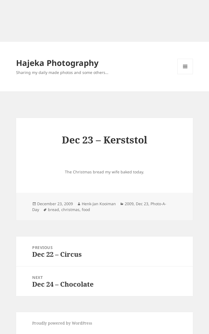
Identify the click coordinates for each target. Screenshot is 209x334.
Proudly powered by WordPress (62, 323)
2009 (129, 203)
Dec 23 (142, 203)
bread (53, 209)
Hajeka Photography (57, 62)
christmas (70, 209)
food (86, 209)
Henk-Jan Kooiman (99, 203)
